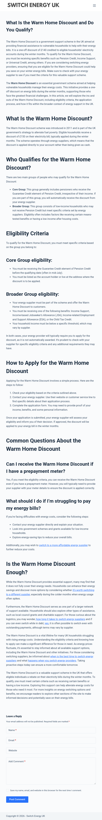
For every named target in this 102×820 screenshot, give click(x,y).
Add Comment (17, 762)
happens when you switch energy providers (52, 660)
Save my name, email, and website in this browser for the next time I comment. (46, 790)
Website (13, 750)
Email (12, 740)
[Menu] (94, 5)
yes (47, 623)
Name (13, 730)
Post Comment (17, 799)
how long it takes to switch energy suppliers (60, 619)
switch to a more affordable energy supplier (63, 545)
